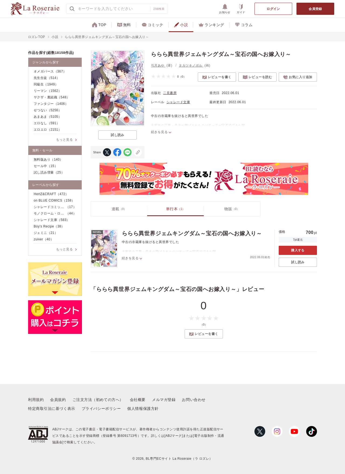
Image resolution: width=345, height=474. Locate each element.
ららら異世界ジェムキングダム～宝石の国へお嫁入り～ (192, 233)
